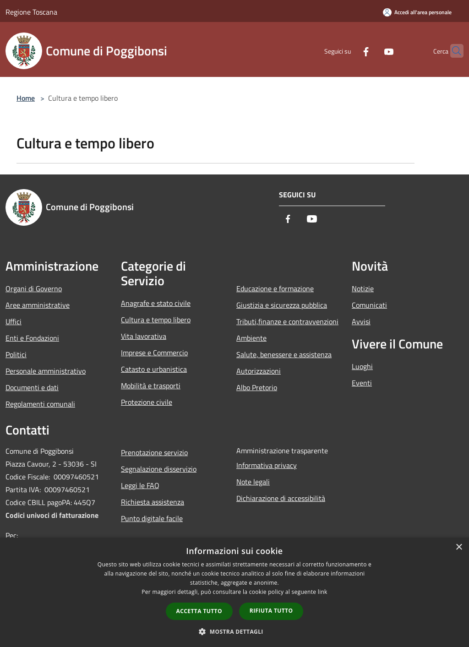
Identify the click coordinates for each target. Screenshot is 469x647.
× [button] (458, 547)
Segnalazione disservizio (158, 468)
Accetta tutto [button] (199, 611)
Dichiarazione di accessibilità (280, 498)
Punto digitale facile (152, 518)
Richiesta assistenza (152, 501)
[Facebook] (348, 50)
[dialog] (234, 592)
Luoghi (362, 366)
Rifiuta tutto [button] (271, 610)
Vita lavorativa (143, 336)
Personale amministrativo (45, 370)
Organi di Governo (33, 288)
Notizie (363, 288)
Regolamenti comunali (40, 403)
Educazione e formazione (275, 288)
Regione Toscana (31, 11)
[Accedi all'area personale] (417, 12)
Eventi (362, 382)
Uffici (13, 321)
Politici (16, 354)
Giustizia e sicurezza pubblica (281, 304)
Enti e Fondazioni (32, 337)
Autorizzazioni (258, 370)
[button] (234, 631)
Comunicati (369, 304)
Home (25, 97)
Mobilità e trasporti (150, 385)
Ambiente (251, 337)
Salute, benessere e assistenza (284, 354)
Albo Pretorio (256, 387)
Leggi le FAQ (140, 485)
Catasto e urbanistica (154, 369)
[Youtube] (371, 50)
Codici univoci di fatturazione (51, 515)
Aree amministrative (37, 304)
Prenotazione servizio (154, 452)
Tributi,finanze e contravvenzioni (287, 321)
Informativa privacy (266, 465)
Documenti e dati (32, 387)
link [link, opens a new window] (322, 592)
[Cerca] (453, 51)
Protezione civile (146, 402)
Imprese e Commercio (154, 352)
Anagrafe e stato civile (156, 303)
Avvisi (361, 321)
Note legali (253, 481)
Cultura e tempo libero (156, 319)
